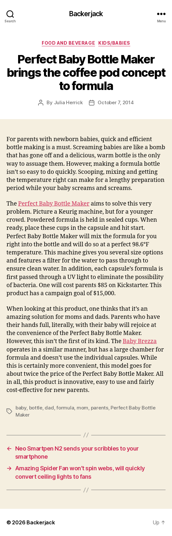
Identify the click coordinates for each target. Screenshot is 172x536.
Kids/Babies (114, 43)
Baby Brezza (140, 341)
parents (99, 408)
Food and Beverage (68, 43)
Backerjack (86, 13)
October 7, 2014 (116, 102)
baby (21, 408)
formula (65, 408)
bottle (35, 408)
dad (49, 408)
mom (82, 408)
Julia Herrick (68, 102)
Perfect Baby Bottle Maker (54, 203)
